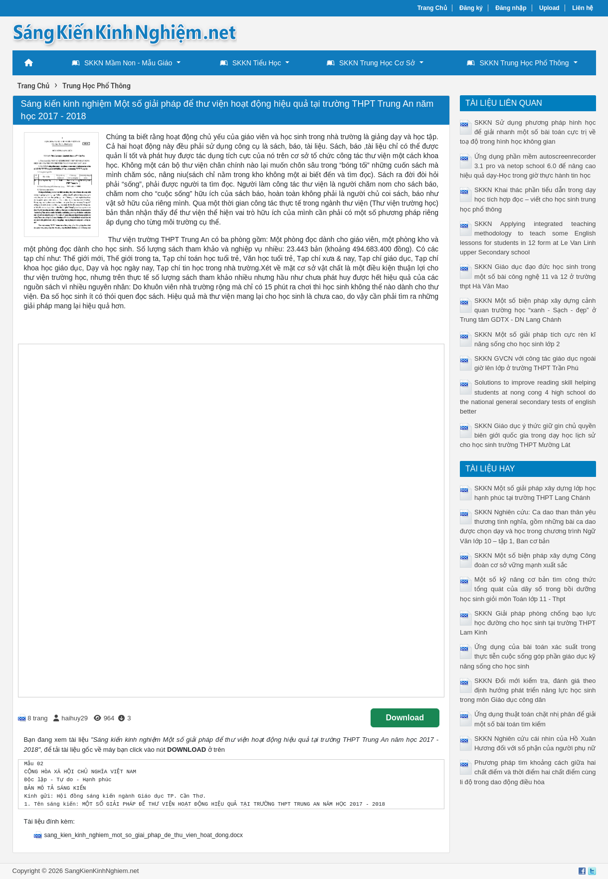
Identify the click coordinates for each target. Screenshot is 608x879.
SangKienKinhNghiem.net (101, 871)
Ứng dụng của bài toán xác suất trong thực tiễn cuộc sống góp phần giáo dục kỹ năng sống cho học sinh (528, 656)
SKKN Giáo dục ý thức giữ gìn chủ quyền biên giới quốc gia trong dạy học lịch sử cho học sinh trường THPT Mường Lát (528, 435)
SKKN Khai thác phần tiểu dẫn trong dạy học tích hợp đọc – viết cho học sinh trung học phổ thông (528, 199)
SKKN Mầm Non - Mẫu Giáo (122, 62)
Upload (549, 7)
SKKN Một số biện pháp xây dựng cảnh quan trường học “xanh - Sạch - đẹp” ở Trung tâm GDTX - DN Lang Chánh (528, 310)
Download (405, 717)
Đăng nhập (510, 7)
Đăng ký (471, 7)
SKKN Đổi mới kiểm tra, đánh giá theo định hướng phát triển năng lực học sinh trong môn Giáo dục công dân (528, 690)
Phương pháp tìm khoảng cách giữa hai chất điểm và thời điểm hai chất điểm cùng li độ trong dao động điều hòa (528, 772)
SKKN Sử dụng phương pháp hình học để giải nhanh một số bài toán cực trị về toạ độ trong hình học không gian (528, 132)
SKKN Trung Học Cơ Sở (371, 62)
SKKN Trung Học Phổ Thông (518, 62)
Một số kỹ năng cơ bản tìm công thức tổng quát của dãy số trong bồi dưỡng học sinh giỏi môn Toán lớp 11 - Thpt (528, 589)
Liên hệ (582, 7)
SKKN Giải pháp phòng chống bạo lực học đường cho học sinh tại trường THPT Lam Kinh (528, 623)
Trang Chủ (432, 7)
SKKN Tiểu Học (250, 62)
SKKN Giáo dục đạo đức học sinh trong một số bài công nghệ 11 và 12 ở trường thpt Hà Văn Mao (528, 276)
